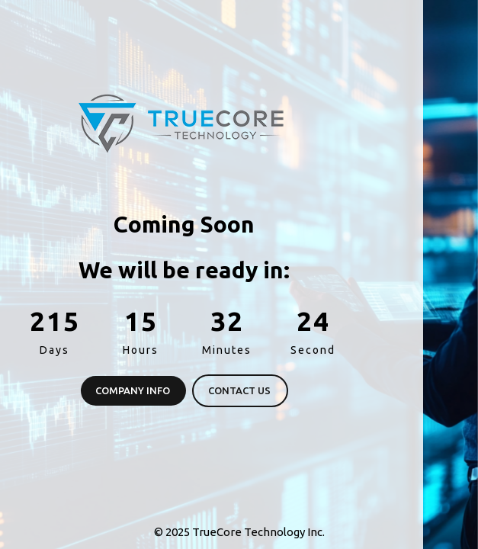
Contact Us (143, 390)
